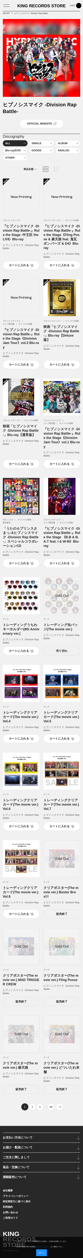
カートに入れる (19, 265)
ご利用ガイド (10, 1218)
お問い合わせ (10, 1212)
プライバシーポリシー (16, 1196)
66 (51, 1106)
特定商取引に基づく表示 (16, 1201)
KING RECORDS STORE (41, 6)
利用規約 (8, 1207)
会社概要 (8, 1190)
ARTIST (6, 13)
